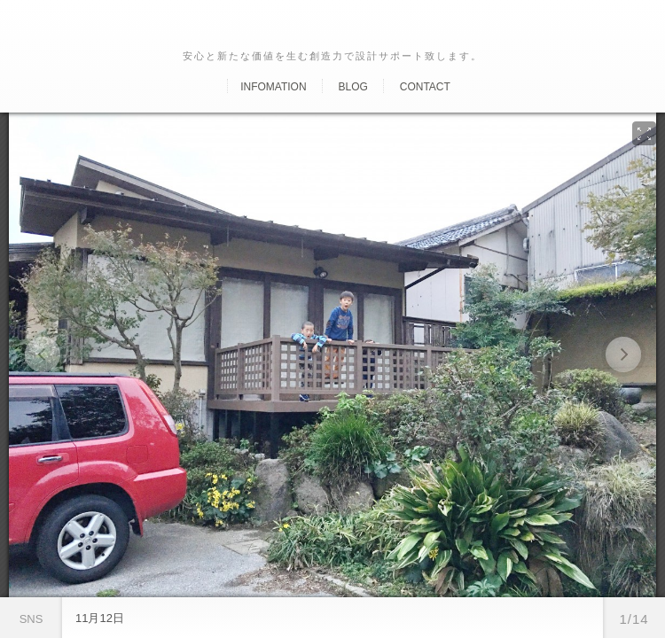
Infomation (273, 87)
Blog (352, 87)
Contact (425, 87)
